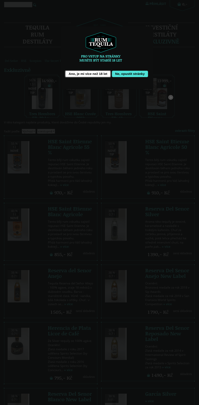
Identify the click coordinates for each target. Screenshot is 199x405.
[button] (88, 74)
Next (170, 98)
